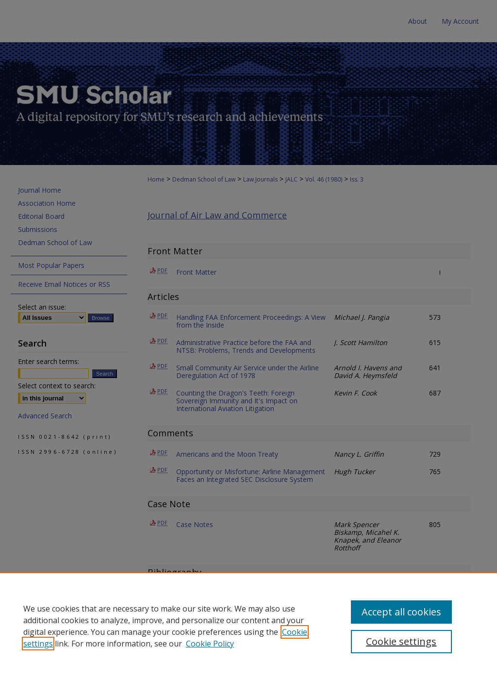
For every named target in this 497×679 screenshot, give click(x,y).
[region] (248, 625)
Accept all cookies (401, 611)
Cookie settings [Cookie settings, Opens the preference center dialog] (401, 641)
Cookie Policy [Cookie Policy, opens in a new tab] (210, 643)
